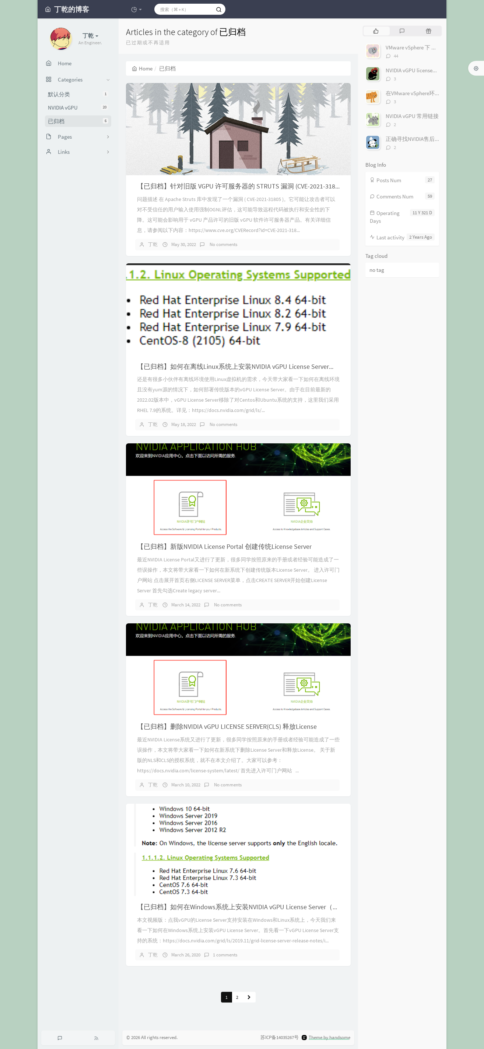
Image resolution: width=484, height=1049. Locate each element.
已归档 (78, 121)
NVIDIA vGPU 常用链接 (412, 116)
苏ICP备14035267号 (279, 1037)
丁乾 (153, 244)
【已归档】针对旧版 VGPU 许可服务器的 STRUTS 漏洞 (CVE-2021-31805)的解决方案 (257, 186)
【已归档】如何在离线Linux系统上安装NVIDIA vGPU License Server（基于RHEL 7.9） (258, 366)
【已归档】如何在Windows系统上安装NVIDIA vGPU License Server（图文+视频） (253, 907)
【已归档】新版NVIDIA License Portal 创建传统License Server (224, 546)
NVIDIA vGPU (78, 107)
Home (142, 68)
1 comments (225, 955)
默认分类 (78, 94)
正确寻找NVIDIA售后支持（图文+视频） (433, 138)
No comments (222, 244)
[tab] (376, 31)
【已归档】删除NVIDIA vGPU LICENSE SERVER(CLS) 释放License (227, 726)
